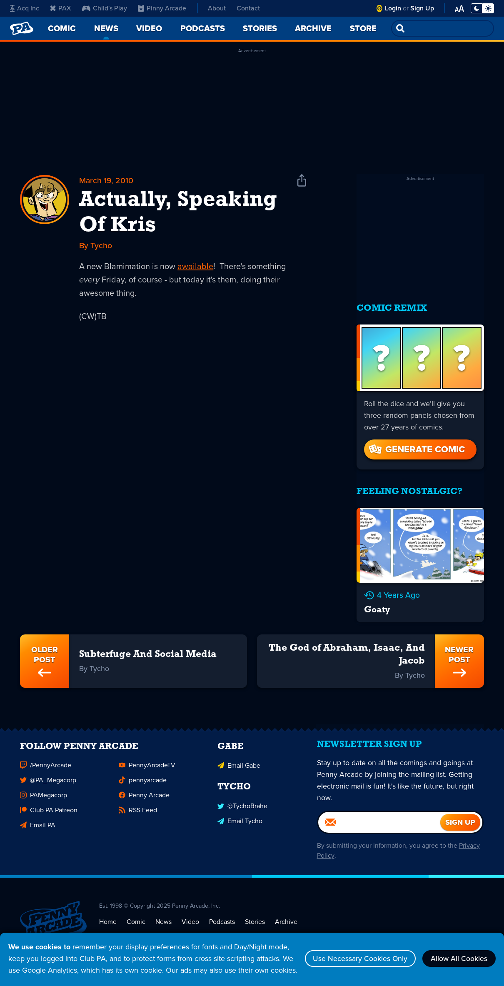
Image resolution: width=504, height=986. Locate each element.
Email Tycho (239, 821)
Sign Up (422, 8)
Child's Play (104, 8)
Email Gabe (238, 766)
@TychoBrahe (242, 806)
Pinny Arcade (162, 8)
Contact (248, 8)
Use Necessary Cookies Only (357, 952)
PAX (60, 8)
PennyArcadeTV (147, 766)
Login (393, 8)
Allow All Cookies (458, 952)
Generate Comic (416, 446)
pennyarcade (143, 781)
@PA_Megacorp (48, 781)
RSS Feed (138, 811)
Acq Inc (24, 8)
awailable (195, 266)
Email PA (37, 826)
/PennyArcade (45, 766)
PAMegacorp (43, 796)
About (217, 8)
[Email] (379, 825)
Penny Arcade (144, 796)
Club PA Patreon (48, 811)
